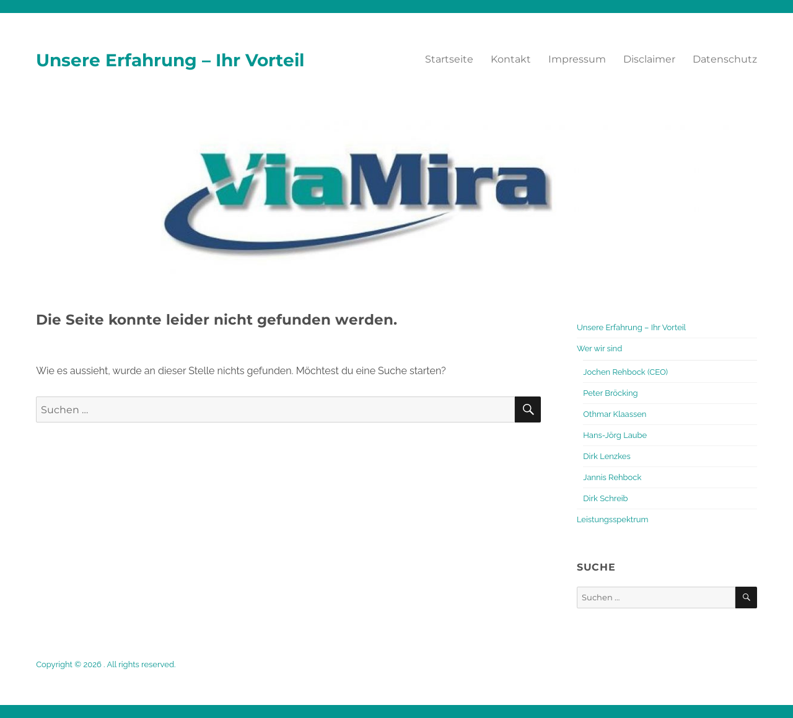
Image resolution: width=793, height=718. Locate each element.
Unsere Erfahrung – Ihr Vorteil (170, 60)
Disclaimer (649, 59)
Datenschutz (725, 59)
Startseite (449, 59)
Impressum (577, 59)
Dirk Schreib (605, 498)
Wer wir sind (599, 348)
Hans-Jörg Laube (615, 435)
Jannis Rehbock (612, 477)
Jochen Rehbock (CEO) (625, 372)
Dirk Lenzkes (606, 456)
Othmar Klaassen (614, 414)
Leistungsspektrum (613, 519)
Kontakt (511, 59)
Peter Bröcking (610, 393)
